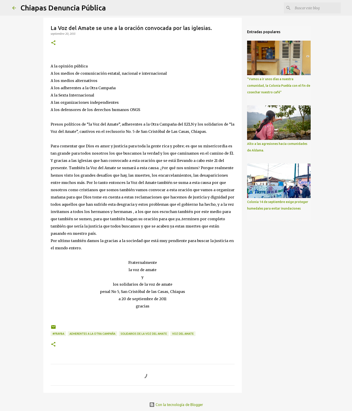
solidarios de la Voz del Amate (144, 333)
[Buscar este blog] (317, 7)
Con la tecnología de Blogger (176, 405)
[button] (53, 43)
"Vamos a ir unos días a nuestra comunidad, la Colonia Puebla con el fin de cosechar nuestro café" (278, 85)
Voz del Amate (183, 333)
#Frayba (58, 333)
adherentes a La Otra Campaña (92, 333)
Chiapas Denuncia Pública (63, 8)
